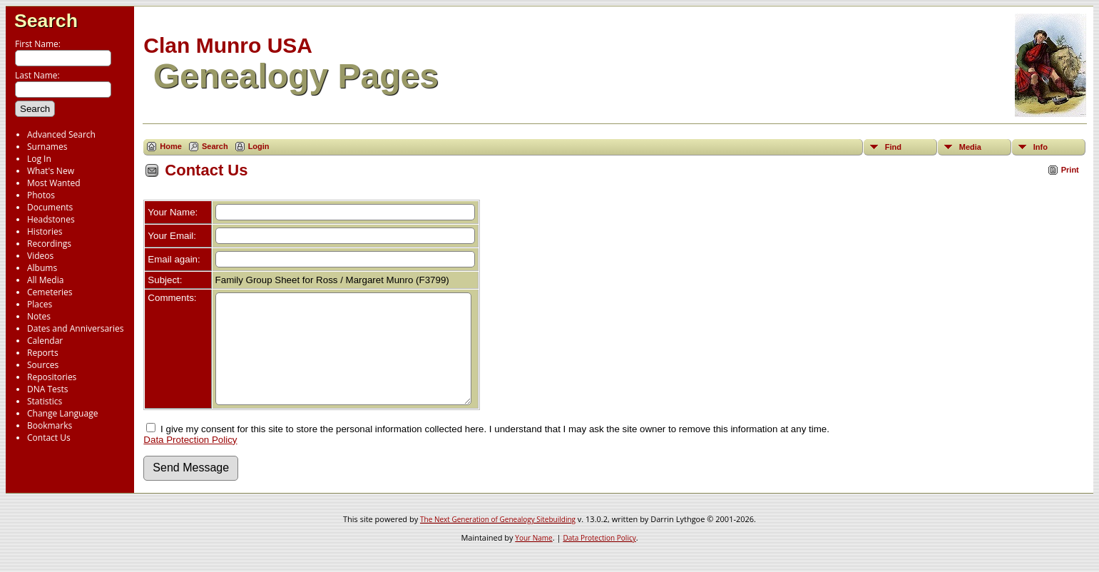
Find (893, 147)
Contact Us (49, 437)
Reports (42, 353)
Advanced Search (61, 134)
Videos (40, 256)
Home (171, 146)
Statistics (44, 401)
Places (39, 304)
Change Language (62, 413)
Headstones (51, 219)
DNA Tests (47, 389)
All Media (45, 280)
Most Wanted (54, 183)
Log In (39, 159)
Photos (41, 195)
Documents (50, 207)
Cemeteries (50, 292)
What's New (50, 171)
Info (1040, 147)
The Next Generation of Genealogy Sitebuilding (498, 541)
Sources (42, 365)
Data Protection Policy (190, 461)
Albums (42, 268)
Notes (39, 316)
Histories (44, 231)
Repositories (51, 377)
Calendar (45, 340)
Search (46, 20)
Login (259, 146)
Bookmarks (49, 425)
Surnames (47, 147)
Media (970, 147)
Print (1070, 169)
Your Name (533, 559)
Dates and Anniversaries (75, 328)
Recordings (49, 244)
